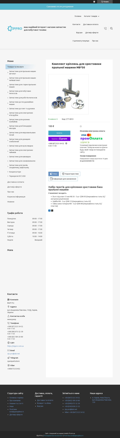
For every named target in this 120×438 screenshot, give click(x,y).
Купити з (59, 139)
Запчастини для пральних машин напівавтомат (22, 79)
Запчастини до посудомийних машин (21, 103)
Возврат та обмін (44, 403)
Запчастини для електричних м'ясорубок (21, 114)
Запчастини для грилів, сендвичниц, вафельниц (19, 166)
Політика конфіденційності (73, 435)
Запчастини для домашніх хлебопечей (19, 140)
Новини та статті (16, 403)
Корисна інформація (16, 197)
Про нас (95, 41)
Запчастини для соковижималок (22, 161)
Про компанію (15, 400)
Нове (12, 406)
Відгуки (79, 33)
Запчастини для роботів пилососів (23, 98)
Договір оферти (91, 33)
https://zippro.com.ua (15, 346)
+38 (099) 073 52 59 (72, 403)
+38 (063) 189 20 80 (72, 400)
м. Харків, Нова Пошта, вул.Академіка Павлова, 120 (101, 400)
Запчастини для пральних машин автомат (22, 72)
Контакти (76, 24)
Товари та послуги (15, 67)
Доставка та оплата (45, 400)
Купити (59, 133)
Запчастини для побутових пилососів (20, 92)
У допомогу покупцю (81, 41)
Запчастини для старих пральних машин (22, 86)
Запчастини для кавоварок (20, 157)
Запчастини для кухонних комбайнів (19, 121)
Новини (10, 202)
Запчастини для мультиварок (21, 146)
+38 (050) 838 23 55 (72, 406)
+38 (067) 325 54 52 (72, 398)
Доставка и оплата (90, 24)
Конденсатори (15, 172)
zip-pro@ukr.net (13, 354)
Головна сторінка (16, 398)
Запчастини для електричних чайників (21, 151)
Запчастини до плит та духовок (22, 109)
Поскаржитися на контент (53, 435)
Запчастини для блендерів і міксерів (20, 127)
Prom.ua (72, 433)
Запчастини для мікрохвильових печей (22, 134)
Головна (78, 16)
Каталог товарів (90, 16)
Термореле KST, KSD (17, 176)
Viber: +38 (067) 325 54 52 (75, 412)
